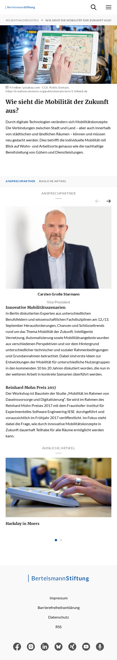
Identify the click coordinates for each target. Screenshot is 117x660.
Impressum (59, 598)
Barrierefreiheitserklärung (59, 607)
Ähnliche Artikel (52, 181)
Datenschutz (58, 617)
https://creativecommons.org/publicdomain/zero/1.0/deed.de (47, 91)
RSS (58, 626)
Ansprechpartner (20, 181)
